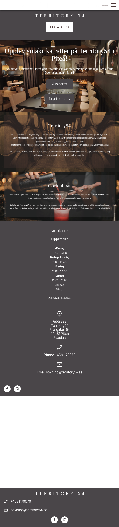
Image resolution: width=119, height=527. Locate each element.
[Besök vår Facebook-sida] (7, 388)
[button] (113, 5)
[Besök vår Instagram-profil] (17, 388)
